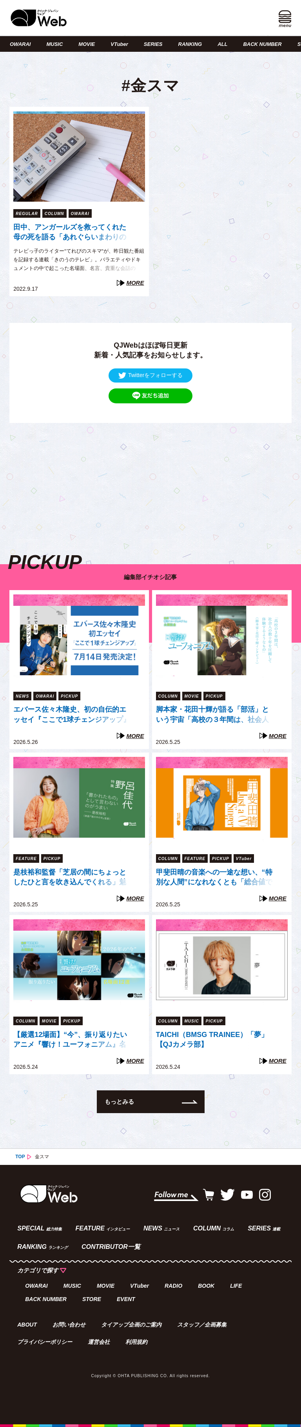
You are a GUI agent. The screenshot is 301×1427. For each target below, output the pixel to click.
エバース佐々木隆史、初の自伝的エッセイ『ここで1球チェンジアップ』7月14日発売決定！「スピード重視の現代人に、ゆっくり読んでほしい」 (72, 715)
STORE (91, 1299)
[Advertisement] (150, 478)
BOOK (206, 1286)
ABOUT (27, 1324)
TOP (20, 1156)
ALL (222, 44)
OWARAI (20, 44)
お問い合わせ (69, 1324)
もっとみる (119, 1101)
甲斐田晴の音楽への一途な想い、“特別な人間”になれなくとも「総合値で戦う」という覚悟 (214, 878)
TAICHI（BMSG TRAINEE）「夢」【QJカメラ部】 (212, 1039)
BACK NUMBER (262, 44)
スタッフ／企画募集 (202, 1324)
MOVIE (86, 44)
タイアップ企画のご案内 (131, 1324)
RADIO (173, 1286)
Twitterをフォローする (150, 375)
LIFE (236, 1286)
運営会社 (99, 1342)
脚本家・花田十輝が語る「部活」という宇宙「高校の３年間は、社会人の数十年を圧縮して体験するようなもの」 (212, 715)
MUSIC (54, 44)
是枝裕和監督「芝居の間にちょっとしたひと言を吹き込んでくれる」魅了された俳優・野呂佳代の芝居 (69, 878)
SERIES (153, 44)
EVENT (126, 1299)
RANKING (190, 44)
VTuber (119, 44)
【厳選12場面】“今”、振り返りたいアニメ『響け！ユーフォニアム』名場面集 (70, 1040)
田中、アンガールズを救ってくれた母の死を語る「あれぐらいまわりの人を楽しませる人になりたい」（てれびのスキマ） (69, 233)
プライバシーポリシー (44, 1342)
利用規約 (136, 1342)
